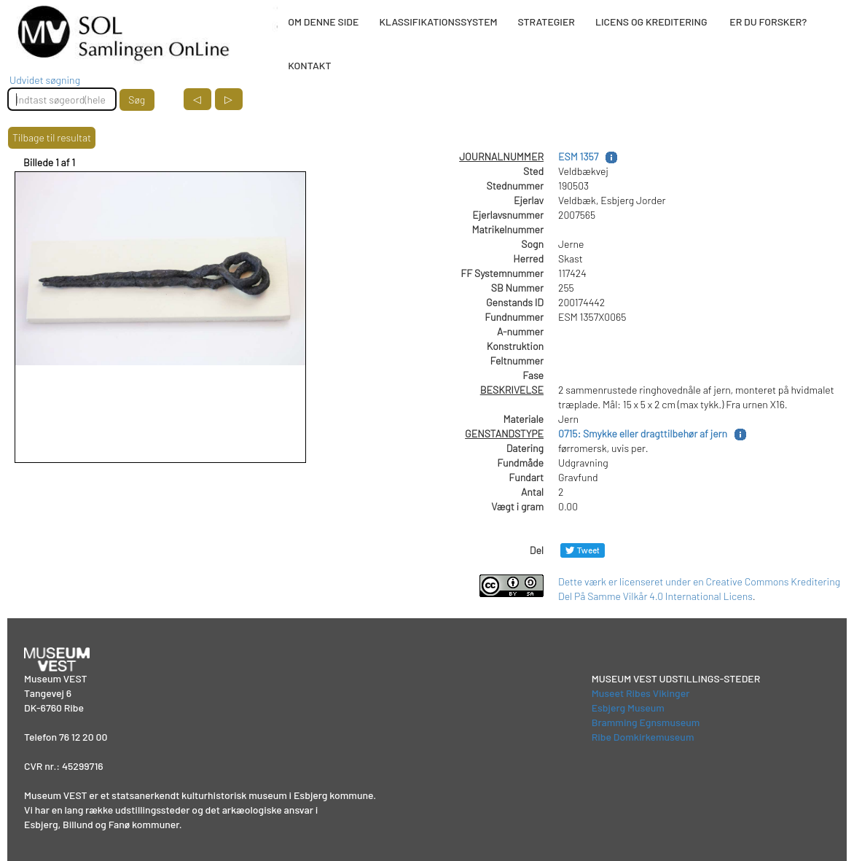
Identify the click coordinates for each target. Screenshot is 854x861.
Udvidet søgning (44, 80)
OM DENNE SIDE (323, 21)
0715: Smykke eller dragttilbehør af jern (642, 433)
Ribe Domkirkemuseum (643, 737)
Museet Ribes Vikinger (641, 693)
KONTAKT (309, 65)
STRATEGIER (546, 21)
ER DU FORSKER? (768, 21)
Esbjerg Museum (628, 707)
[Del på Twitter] (582, 550)
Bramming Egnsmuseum (646, 722)
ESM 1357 (578, 156)
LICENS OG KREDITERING (651, 21)
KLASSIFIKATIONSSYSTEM (438, 21)
